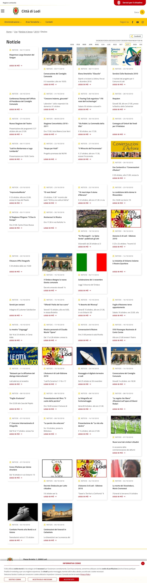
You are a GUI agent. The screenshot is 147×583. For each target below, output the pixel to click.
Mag (97, 44)
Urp (15, 31)
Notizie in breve (26, 31)
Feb (78, 44)
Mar (84, 44)
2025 (102, 40)
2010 (36, 31)
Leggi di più (14, 65)
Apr (90, 44)
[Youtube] (116, 12)
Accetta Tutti (69, 579)
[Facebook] (109, 12)
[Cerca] (139, 12)
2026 (98, 40)
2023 (111, 40)
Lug (109, 44)
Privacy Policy (85, 574)
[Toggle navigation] (5, 12)
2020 (123, 40)
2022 (115, 40)
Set (121, 44)
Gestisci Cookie (15, 579)
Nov (135, 44)
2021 (119, 40)
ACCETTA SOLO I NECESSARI (42, 579)
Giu (103, 44)
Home (9, 31)
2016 (140, 40)
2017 (136, 40)
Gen (72, 44)
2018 (132, 40)
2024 (107, 40)
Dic (141, 44)
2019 (128, 40)
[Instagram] (123, 12)
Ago (115, 44)
